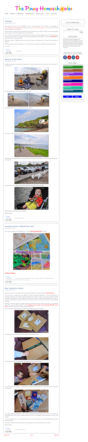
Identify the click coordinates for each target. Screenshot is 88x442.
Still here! (8, 21)
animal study (22, 278)
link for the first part (36, 231)
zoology (28, 279)
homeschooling (45, 278)
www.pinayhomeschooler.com (39, 27)
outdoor (16, 218)
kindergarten (51, 278)
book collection (27, 278)
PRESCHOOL (20, 13)
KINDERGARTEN (29, 13)
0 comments (7, 49)
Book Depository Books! (14, 288)
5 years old (17, 278)
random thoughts (18, 51)
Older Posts (56, 435)
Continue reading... (10, 273)
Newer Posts (6, 435)
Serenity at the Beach (13, 59)
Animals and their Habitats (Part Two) (19, 226)
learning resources (15, 279)
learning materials (8, 279)
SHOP (47, 13)
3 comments (7, 216)
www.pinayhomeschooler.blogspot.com (14, 27)
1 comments (7, 428)
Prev (67, 97)
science (25, 279)
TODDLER (12, 13)
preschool (21, 279)
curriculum (33, 278)
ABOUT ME (54, 13)
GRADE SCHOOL (40, 13)
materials (16, 429)
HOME (6, 13)
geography (37, 278)
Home (31, 435)
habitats (41, 278)
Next (77, 97)
